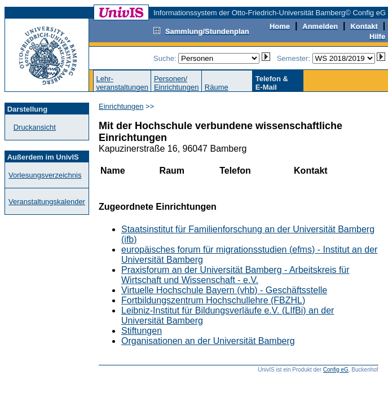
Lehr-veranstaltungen (122, 82)
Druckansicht (35, 127)
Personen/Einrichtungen (176, 82)
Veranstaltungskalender (46, 201)
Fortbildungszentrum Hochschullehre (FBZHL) (213, 300)
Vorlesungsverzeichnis (44, 175)
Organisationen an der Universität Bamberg (208, 341)
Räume (216, 87)
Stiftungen (141, 331)
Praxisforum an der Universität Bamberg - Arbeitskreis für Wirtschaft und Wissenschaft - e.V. (235, 275)
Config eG (336, 370)
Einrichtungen (121, 106)
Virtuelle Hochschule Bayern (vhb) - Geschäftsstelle (224, 290)
